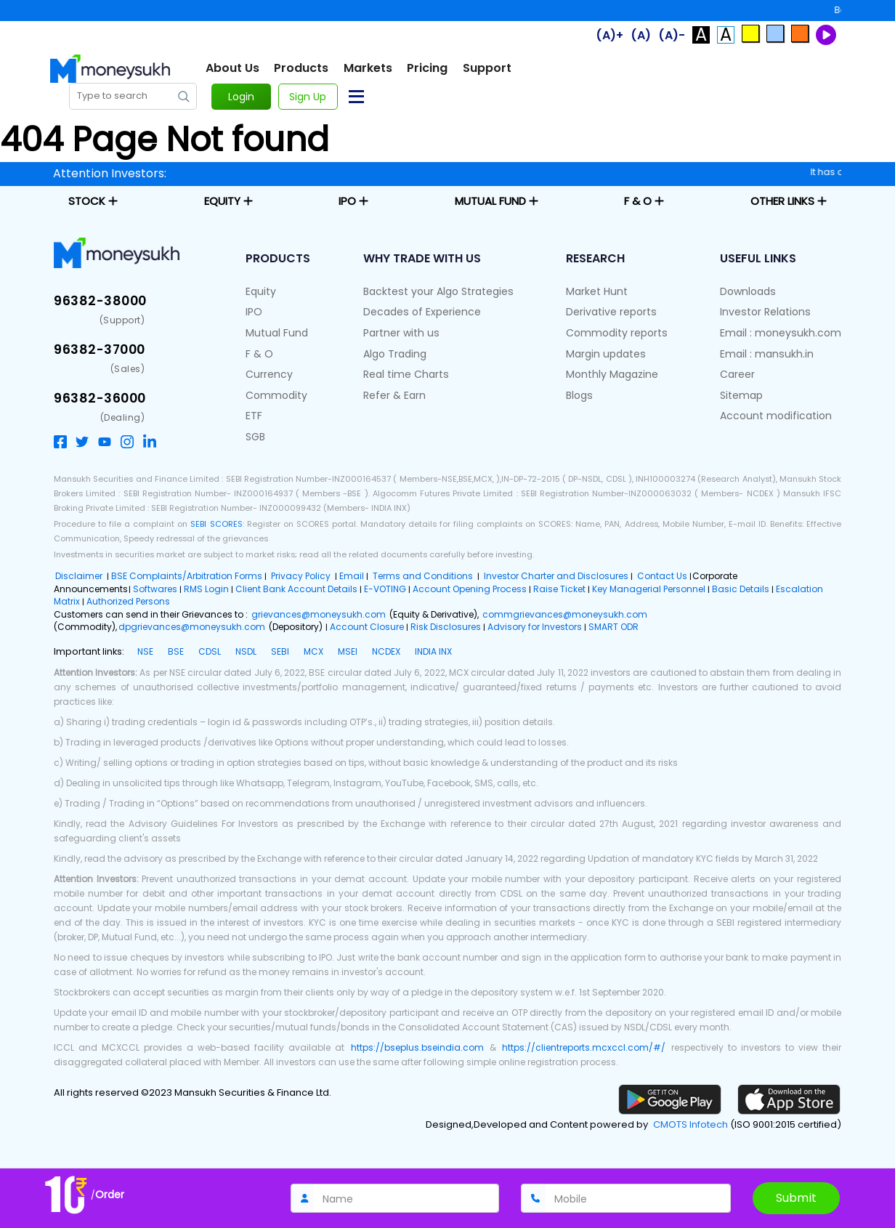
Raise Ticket (559, 589)
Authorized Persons (128, 601)
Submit (796, 1197)
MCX (313, 651)
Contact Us (661, 576)
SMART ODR (613, 627)
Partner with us (401, 333)
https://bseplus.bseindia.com (417, 1047)
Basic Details (740, 589)
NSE (145, 651)
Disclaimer (80, 576)
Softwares (155, 589)
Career (737, 374)
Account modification (776, 415)
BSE (176, 651)
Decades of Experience (422, 311)
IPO (254, 311)
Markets (368, 68)
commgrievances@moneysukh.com (564, 614)
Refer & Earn (394, 395)
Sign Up (307, 96)
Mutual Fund (277, 333)
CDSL (209, 651)
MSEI (347, 651)
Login (241, 96)
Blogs (579, 395)
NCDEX (386, 651)
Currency (269, 374)
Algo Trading (394, 354)
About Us (232, 68)
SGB (255, 436)
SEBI (280, 651)
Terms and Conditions (422, 576)
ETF (254, 415)
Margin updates (606, 354)
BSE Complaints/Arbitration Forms (186, 576)
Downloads (748, 291)
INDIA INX (433, 651)
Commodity (276, 395)
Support (487, 68)
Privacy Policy (301, 576)
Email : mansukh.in (767, 354)
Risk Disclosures (445, 627)
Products (301, 68)
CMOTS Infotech (690, 1124)
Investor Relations (765, 311)
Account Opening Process (470, 589)
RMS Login (206, 589)
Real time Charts (406, 374)
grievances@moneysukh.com (319, 614)
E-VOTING (385, 589)
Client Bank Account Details (296, 589)
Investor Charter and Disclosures (555, 576)
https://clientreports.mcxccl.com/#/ (583, 1047)
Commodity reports (617, 333)
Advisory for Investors (534, 627)
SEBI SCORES (216, 524)
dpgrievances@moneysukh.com (191, 627)
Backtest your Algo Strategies (438, 291)
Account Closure (367, 627)
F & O (259, 354)
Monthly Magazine (612, 374)
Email (351, 576)
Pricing (427, 68)
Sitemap (741, 395)
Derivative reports (611, 311)
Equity (261, 291)
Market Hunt (597, 291)
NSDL (245, 651)
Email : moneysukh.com (780, 333)
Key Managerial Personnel (648, 589)
